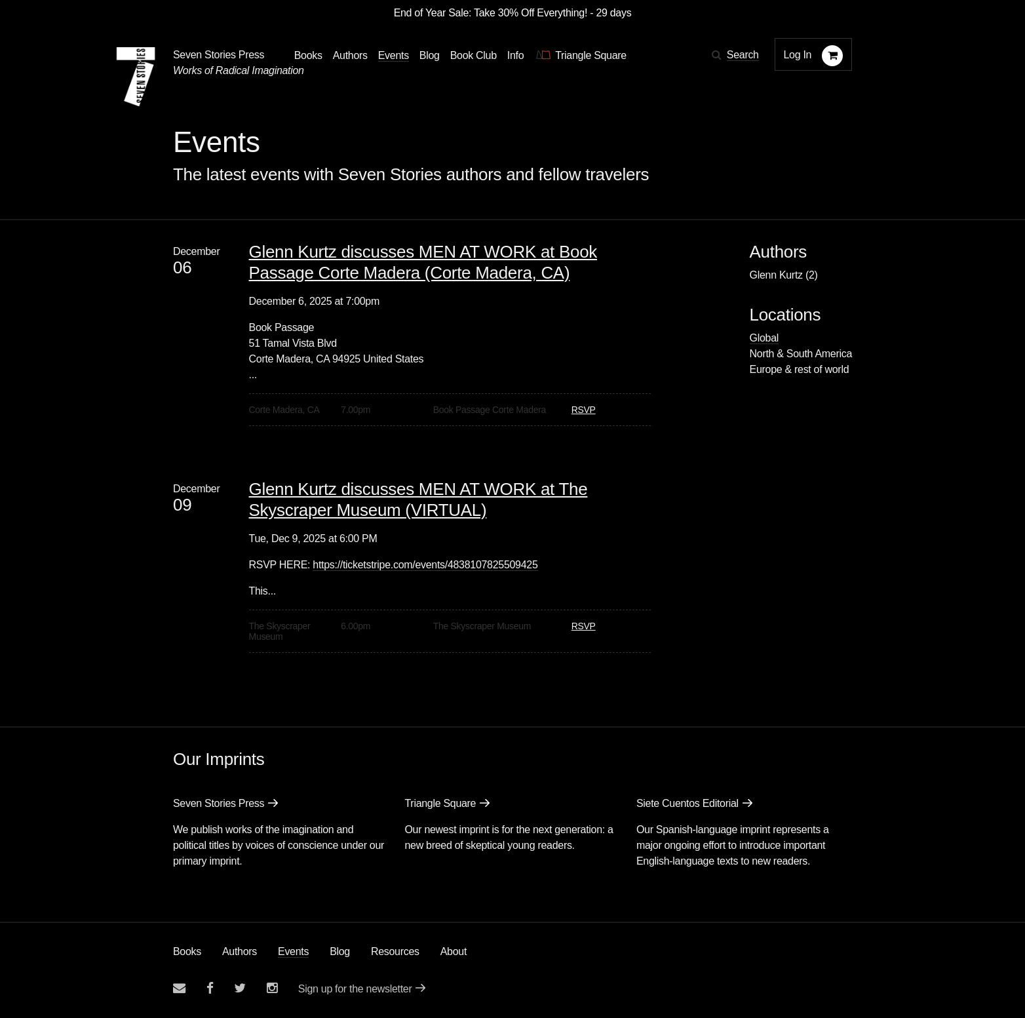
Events (293, 951)
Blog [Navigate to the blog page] (429, 55)
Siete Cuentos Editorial (687, 803)
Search (743, 54)
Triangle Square (440, 803)
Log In (798, 54)
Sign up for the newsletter (355, 988)
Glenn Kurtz (776, 275)
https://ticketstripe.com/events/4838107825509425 (425, 564)
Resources (395, 951)
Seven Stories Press (218, 54)
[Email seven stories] (179, 988)
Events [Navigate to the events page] (393, 55)
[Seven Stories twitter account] (240, 988)
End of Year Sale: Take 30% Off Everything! (490, 12)
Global (764, 337)
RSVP (583, 409)
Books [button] (308, 55)
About (453, 951)
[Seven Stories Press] (135, 76)
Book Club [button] (473, 55)
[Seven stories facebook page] (210, 988)
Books (187, 951)
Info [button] (515, 55)
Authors (239, 951)
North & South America (801, 353)
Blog (340, 951)
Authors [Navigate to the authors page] (350, 55)
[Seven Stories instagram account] (272, 988)
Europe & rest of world (799, 369)
